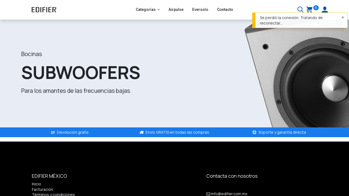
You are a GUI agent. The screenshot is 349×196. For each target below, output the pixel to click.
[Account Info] (325, 10)
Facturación (42, 189)
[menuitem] (176, 10)
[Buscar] (300, 10)
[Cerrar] (342, 17)
